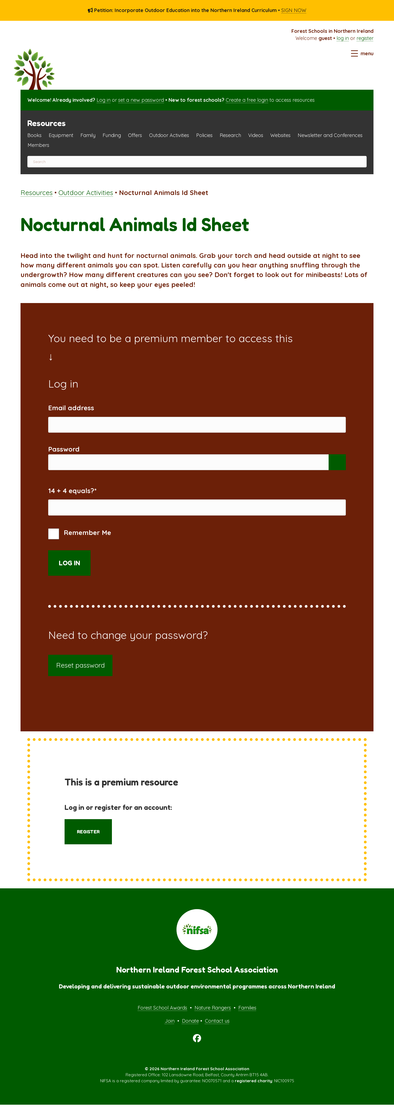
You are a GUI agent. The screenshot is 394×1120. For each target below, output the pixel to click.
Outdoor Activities (169, 135)
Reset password (80, 680)
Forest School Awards (162, 1023)
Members (38, 145)
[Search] (197, 161)
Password (64, 454)
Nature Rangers (213, 1023)
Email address (71, 408)
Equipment (61, 135)
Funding (112, 135)
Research (230, 135)
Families (247, 1023)
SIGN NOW (293, 10)
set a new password (141, 100)
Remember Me (79, 548)
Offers (135, 135)
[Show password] (337, 469)
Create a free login (247, 100)
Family (87, 135)
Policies (204, 135)
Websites (280, 135)
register (365, 38)
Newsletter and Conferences (330, 135)
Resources (37, 192)
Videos (255, 135)
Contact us (217, 1036)
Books (34, 135)
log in (343, 38)
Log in (104, 100)
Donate (190, 1036)
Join (170, 1036)
